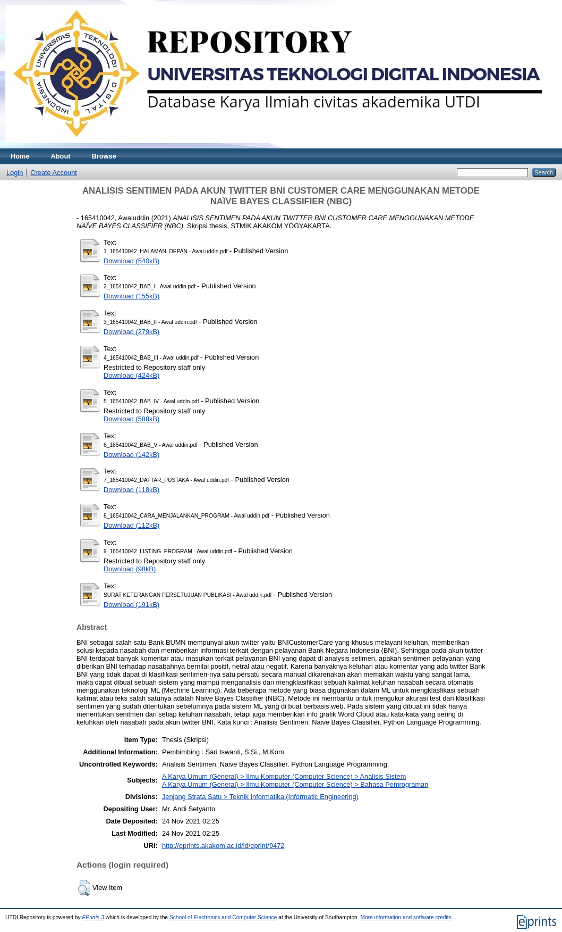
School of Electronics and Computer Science (223, 917)
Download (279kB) (131, 332)
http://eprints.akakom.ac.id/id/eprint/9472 (223, 846)
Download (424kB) (131, 375)
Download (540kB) (131, 261)
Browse (104, 156)
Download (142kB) (131, 455)
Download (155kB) (131, 296)
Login (14, 173)
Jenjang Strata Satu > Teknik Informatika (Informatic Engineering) (260, 797)
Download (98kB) (130, 569)
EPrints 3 (93, 917)
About (61, 156)
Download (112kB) (131, 525)
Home (20, 156)
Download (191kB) (131, 605)
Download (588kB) (131, 419)
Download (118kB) (131, 490)
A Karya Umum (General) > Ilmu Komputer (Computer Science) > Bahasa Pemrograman (295, 784)
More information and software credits (405, 917)
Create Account (53, 173)
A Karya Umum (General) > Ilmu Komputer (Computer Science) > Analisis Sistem (284, 776)
